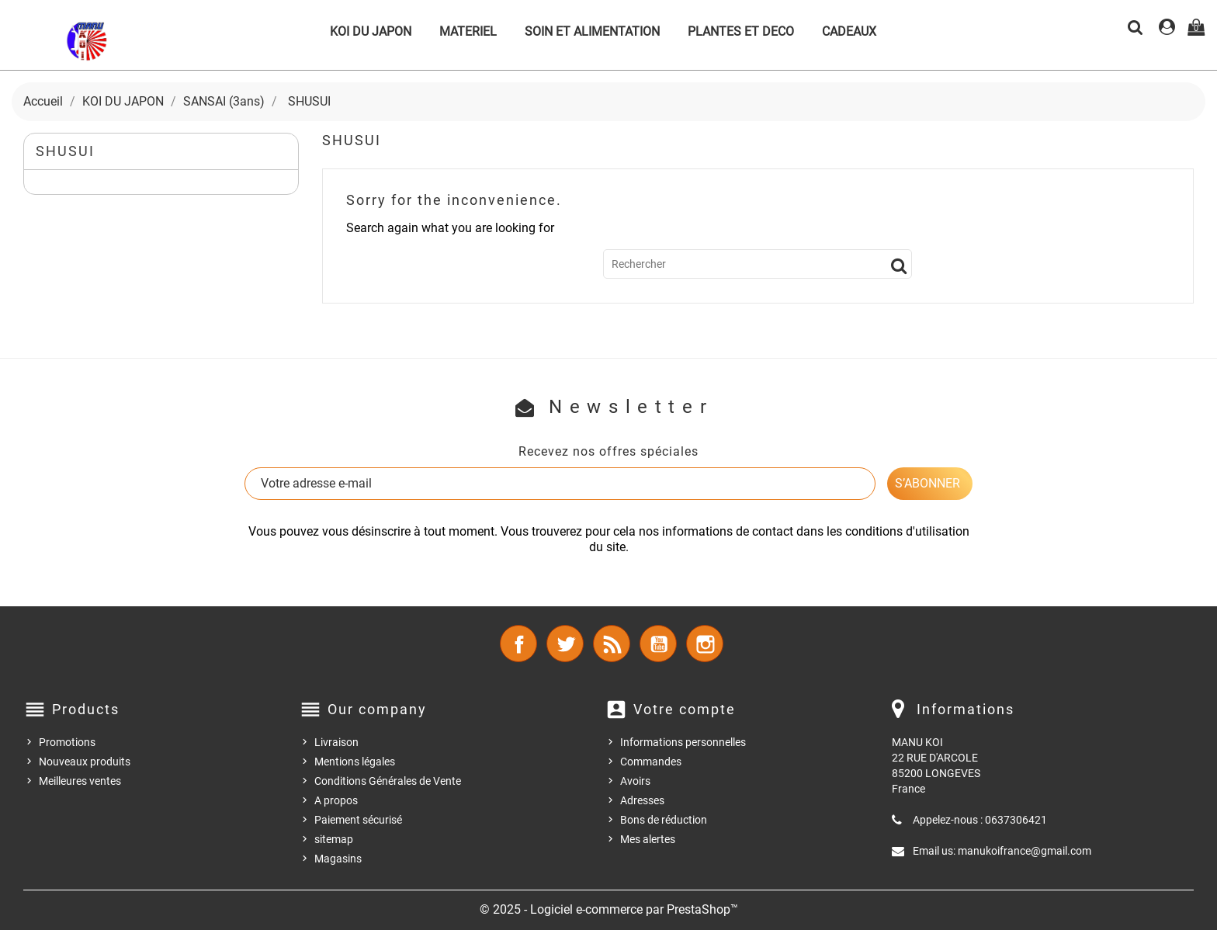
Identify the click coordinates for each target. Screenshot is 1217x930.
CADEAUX (849, 31)
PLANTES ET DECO (741, 31)
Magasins (338, 858)
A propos (336, 800)
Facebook (518, 643)
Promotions (67, 742)
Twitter (565, 643)
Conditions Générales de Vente (387, 781)
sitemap (333, 839)
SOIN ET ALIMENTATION (592, 31)
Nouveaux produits (84, 761)
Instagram (705, 643)
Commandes (650, 761)
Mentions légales (354, 761)
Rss (611, 643)
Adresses (642, 800)
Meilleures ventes (80, 781)
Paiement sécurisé (358, 820)
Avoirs (635, 781)
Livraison (336, 742)
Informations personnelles (683, 742)
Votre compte (684, 709)
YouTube (658, 643)
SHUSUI (65, 151)
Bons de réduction (663, 820)
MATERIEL (468, 31)
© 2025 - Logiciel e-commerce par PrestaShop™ (609, 909)
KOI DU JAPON (370, 31)
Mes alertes (647, 839)
